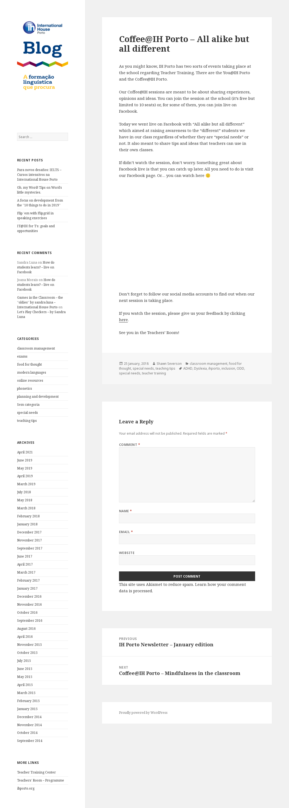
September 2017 (29, 548)
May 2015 (24, 676)
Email (126, 532)
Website (126, 553)
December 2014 (29, 717)
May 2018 (24, 500)
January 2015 (27, 709)
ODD (240, 368)
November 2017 (29, 540)
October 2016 (27, 612)
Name (125, 511)
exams (22, 356)
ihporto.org (25, 788)
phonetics (24, 388)
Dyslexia (200, 368)
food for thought (29, 364)
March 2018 (26, 508)
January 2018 (27, 524)
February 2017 (28, 580)
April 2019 (25, 476)
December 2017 (29, 532)
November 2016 (29, 604)
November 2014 (29, 725)
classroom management (36, 348)
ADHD (187, 368)
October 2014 (27, 732)
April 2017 (25, 564)
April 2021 (25, 452)
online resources (30, 380)
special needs (27, 412)
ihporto (214, 368)
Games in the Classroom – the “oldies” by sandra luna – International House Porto (40, 302)
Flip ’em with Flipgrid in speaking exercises (35, 215)
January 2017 (27, 588)
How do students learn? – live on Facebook (35, 267)
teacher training (154, 373)
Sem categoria (28, 404)
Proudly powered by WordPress (143, 712)
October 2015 (27, 652)
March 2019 (26, 484)
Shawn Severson (169, 363)
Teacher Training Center (36, 772)
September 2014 (29, 740)
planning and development (38, 396)
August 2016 (26, 628)
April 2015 (25, 684)
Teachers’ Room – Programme (40, 780)
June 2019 (24, 460)
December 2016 (29, 596)
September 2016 (29, 620)
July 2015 (24, 660)
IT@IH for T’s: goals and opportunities (36, 228)
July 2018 (24, 492)
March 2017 (26, 572)
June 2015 (24, 668)
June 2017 (24, 556)
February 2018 (28, 516)
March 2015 (26, 693)
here (123, 319)
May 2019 (24, 468)
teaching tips (27, 420)
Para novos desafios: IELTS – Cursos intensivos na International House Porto (39, 175)
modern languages (31, 372)
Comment (129, 444)
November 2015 (29, 644)
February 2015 (28, 701)
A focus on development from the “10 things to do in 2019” (40, 202)
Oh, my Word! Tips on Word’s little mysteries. (39, 190)
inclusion (228, 368)
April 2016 (25, 636)
